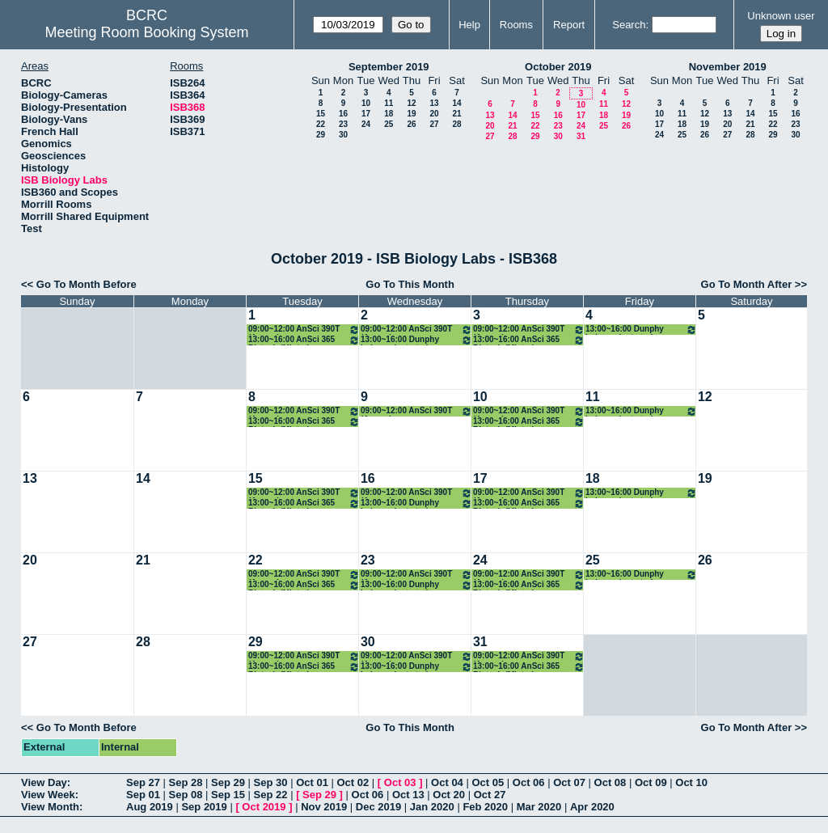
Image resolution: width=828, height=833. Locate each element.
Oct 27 (490, 795)
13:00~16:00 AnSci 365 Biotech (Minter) (304, 340)
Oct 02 (352, 782)
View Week (48, 795)
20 (433, 113)
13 (433, 103)
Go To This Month (409, 284)
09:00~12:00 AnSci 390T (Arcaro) (304, 329)
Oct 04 (447, 782)
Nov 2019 (324, 807)
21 (456, 113)
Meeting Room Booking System (146, 32)
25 (388, 124)
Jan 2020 (432, 807)
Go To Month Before (86, 284)
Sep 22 (271, 795)
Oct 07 (569, 782)
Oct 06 (529, 782)
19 (411, 113)
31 (581, 136)
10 (365, 103)
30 (343, 134)
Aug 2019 (149, 807)
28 (456, 124)
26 (411, 124)
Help (469, 25)
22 (320, 124)
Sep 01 (143, 795)
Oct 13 (408, 795)
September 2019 (389, 67)
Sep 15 (228, 795)
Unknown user (780, 16)
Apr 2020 (592, 807)
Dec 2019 (378, 807)
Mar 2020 (539, 807)
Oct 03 (400, 782)
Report (569, 25)
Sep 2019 (203, 807)
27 (433, 124)
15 (320, 113)
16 (343, 113)
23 (343, 124)
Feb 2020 (485, 807)
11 (388, 103)
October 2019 (558, 67)
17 (365, 113)
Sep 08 (186, 795)
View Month (50, 807)
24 (365, 124)
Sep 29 (228, 782)
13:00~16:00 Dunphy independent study (416, 340)
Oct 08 (610, 782)
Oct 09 (651, 782)
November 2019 (728, 67)
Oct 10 (691, 782)
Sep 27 (143, 782)
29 (320, 134)
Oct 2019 (263, 807)
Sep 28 (186, 782)
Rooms (516, 25)
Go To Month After (746, 284)
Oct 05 (487, 782)
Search (628, 25)
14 (456, 103)
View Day (44, 782)
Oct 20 (449, 795)
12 (411, 103)
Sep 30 (271, 782)
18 (388, 113)
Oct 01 (312, 782)
